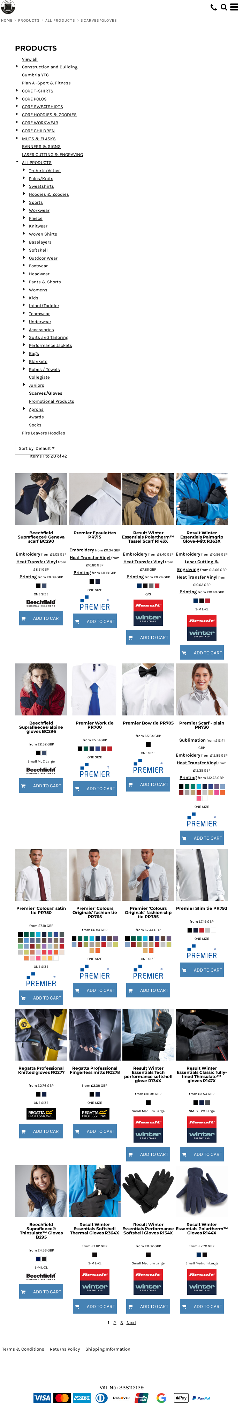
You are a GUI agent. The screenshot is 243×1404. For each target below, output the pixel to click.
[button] (223, 6)
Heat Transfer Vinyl (36, 561)
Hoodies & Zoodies (49, 194)
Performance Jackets (50, 345)
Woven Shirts (43, 234)
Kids (33, 297)
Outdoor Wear (43, 258)
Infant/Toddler (44, 305)
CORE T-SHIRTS (37, 91)
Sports (36, 202)
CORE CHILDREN (38, 130)
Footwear (38, 265)
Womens (38, 289)
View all (30, 59)
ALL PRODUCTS (60, 20)
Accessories (41, 329)
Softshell (38, 250)
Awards (36, 416)
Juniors (36, 385)
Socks (35, 425)
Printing (28, 576)
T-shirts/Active (45, 170)
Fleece (36, 218)
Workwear (39, 210)
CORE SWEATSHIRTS (42, 106)
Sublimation (192, 740)
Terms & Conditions (23, 1349)
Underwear (40, 321)
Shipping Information (107, 1349)
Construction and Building (49, 66)
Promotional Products (51, 401)
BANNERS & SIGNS (41, 146)
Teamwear (39, 313)
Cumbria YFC (35, 74)
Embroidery (28, 554)
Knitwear (38, 226)
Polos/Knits (41, 178)
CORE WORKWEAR (40, 122)
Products (29, 20)
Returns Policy (65, 1349)
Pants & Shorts (45, 281)
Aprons (36, 409)
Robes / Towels (44, 369)
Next (131, 1322)
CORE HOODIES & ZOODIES (49, 114)
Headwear (39, 273)
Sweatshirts (41, 186)
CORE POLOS (34, 99)
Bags (34, 353)
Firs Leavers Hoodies (43, 433)
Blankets (38, 361)
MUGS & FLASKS (39, 138)
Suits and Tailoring (48, 337)
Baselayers (40, 242)
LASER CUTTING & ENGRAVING (52, 154)
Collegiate (39, 377)
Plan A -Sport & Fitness (46, 83)
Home (7, 20)
